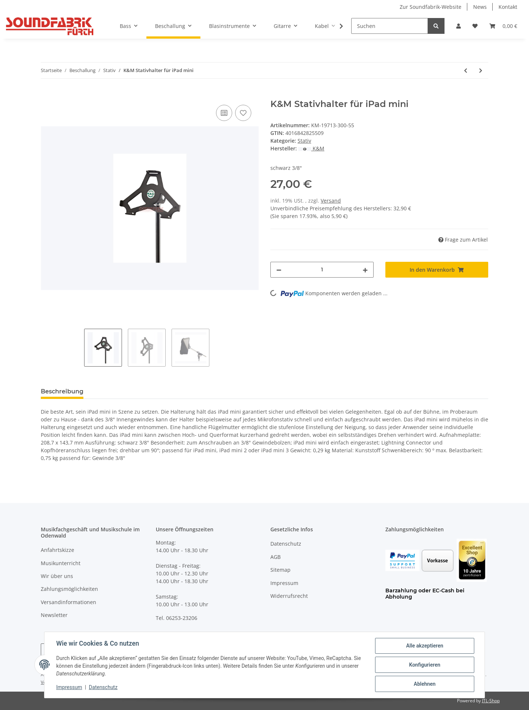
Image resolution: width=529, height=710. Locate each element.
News (480, 6)
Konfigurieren (424, 665)
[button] (458, 26)
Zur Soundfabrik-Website (430, 6)
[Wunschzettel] (475, 26)
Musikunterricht (60, 563)
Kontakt (508, 6)
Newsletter (54, 614)
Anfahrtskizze (57, 549)
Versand (331, 200)
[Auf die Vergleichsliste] (224, 113)
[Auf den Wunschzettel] (243, 113)
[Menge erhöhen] (365, 269)
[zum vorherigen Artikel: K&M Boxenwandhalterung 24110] (465, 70)
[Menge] (322, 269)
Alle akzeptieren (424, 646)
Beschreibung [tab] (62, 391)
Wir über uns (57, 575)
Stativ (304, 140)
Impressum (284, 582)
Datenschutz (285, 543)
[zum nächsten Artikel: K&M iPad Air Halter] (480, 70)
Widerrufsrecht (289, 595)
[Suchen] (389, 26)
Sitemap (280, 569)
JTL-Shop (491, 700)
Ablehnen (424, 684)
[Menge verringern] (279, 269)
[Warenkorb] (503, 26)
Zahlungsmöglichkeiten (69, 588)
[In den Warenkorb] (47, 95)
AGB (275, 556)
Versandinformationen (68, 602)
